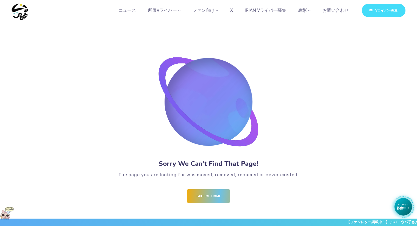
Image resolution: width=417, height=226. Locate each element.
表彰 (302, 10)
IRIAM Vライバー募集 (265, 10)
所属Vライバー (162, 10)
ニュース (127, 10)
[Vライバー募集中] (403, 207)
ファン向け (204, 10)
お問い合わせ (336, 10)
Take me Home (208, 197)
